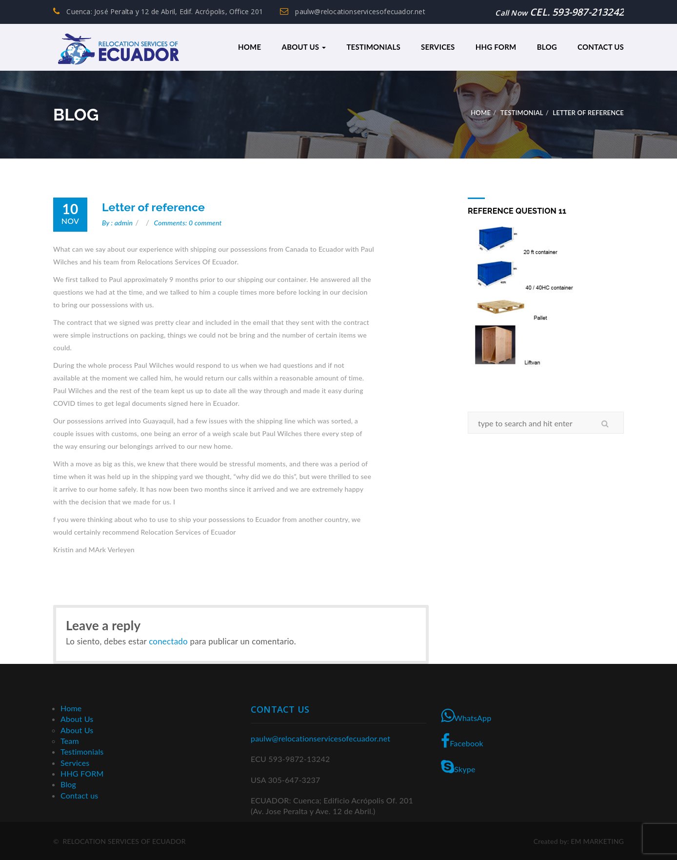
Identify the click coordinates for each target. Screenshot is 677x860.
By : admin (117, 222)
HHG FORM (496, 46)
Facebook (462, 740)
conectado (168, 641)
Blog (547, 46)
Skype (458, 766)
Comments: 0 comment (188, 222)
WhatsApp (466, 714)
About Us (304, 46)
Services (438, 46)
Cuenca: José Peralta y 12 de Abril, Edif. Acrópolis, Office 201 (158, 11)
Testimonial (521, 112)
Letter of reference (153, 206)
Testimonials (373, 46)
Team (69, 740)
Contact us (600, 46)
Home (249, 46)
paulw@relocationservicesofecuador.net (352, 11)
